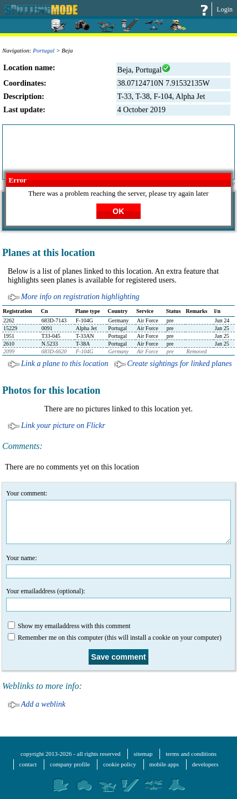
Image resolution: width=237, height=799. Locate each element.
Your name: (118, 566)
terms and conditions (191, 753)
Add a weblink (43, 704)
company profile (70, 764)
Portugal (43, 50)
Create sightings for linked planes (179, 363)
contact (28, 764)
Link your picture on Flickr (63, 425)
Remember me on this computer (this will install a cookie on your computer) (114, 637)
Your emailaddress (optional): (118, 599)
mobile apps (164, 764)
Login (225, 9)
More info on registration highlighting (80, 297)
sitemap (142, 753)
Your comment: (118, 516)
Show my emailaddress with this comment (69, 626)
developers (205, 764)
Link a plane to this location (65, 363)
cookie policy (119, 764)
